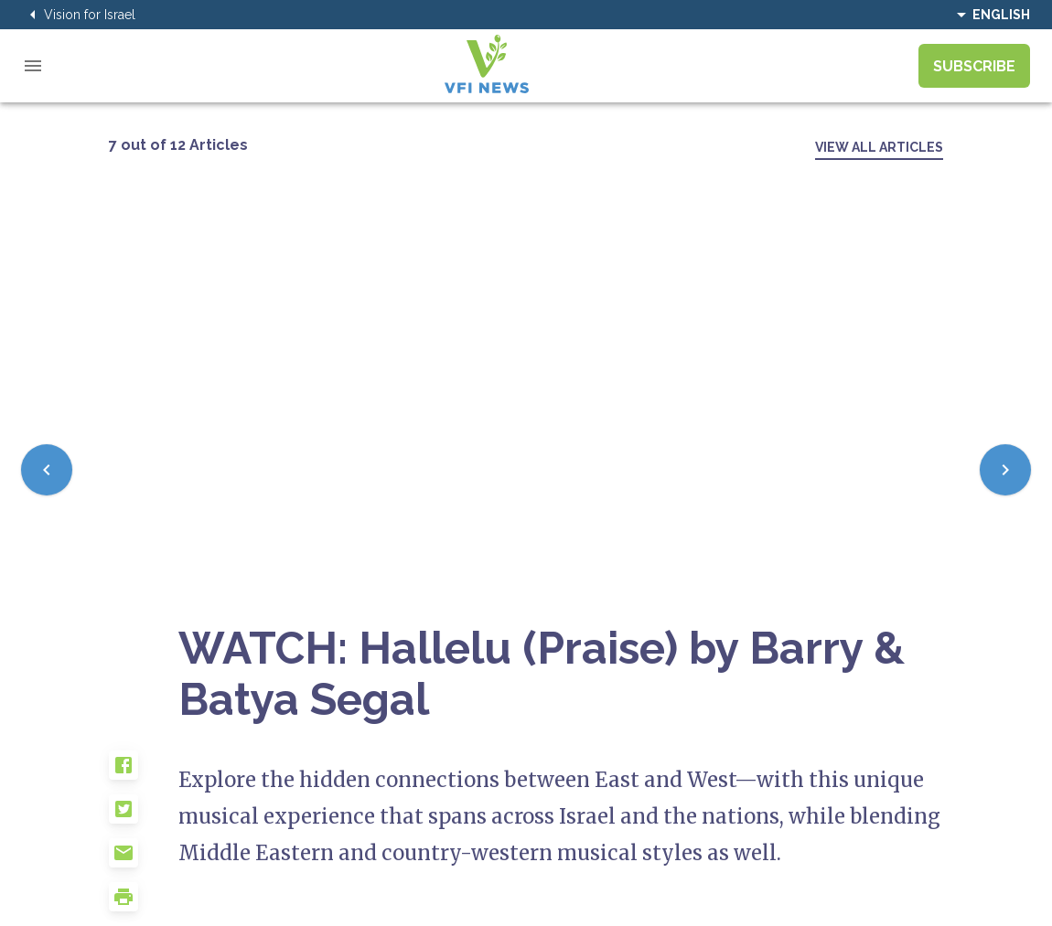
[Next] (1005, 469)
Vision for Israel (78, 15)
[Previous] (46, 469)
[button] (143, 772)
